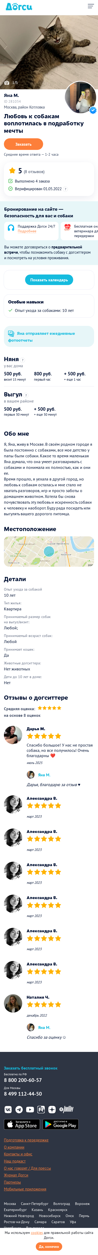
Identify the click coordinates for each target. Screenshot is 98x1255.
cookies (37, 1232)
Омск (70, 1215)
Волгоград (61, 1203)
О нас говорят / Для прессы (27, 1168)
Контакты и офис (18, 1153)
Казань (37, 1209)
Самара (40, 1221)
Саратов (58, 1221)
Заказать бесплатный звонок (30, 1068)
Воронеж (82, 1203)
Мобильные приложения (25, 1189)
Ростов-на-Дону (17, 1221)
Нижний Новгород (19, 1215)
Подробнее (27, 231)
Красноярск (57, 1209)
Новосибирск (50, 1215)
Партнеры (12, 1182)
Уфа (73, 1221)
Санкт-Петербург (34, 1203)
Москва (10, 1203)
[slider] (49, 708)
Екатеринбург (15, 1209)
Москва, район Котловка (24, 107)
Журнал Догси (16, 1175)
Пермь (84, 1215)
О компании (14, 1147)
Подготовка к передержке (26, 1140)
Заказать (23, 144)
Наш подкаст (15, 1161)
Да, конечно (49, 1246)
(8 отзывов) (34, 171)
